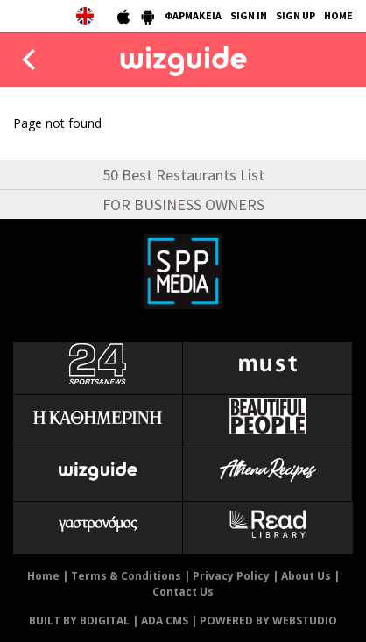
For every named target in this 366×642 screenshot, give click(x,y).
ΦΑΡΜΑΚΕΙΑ (193, 15)
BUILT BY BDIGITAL (79, 620)
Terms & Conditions (126, 575)
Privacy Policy (231, 575)
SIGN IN (248, 15)
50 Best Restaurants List (183, 175)
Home (43, 575)
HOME (338, 15)
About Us (306, 575)
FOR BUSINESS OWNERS (183, 204)
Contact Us (183, 591)
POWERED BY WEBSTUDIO (268, 620)
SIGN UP (295, 15)
